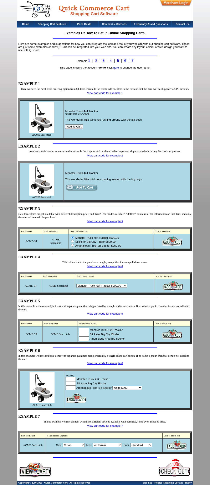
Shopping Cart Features (52, 24)
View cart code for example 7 (105, 425)
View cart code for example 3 (105, 221)
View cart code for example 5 (105, 313)
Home (25, 24)
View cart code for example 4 (105, 266)
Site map (147, 482)
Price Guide (84, 24)
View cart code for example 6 (105, 363)
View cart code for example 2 (105, 155)
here (116, 67)
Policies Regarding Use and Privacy (173, 482)
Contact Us (182, 24)
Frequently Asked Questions (151, 24)
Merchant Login (176, 3)
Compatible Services (114, 24)
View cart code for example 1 (105, 93)
